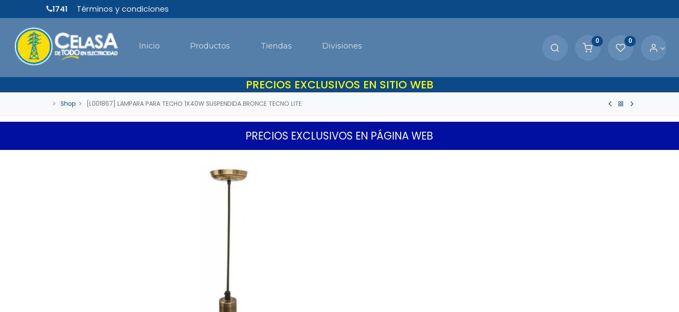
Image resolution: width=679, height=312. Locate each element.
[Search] (522, 37)
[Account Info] (624, 37)
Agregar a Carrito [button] (418, 294)
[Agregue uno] (393, 267)
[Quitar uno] (356, 267)
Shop (68, 81)
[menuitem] (120, 36)
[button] (507, 294)
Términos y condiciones (123, 8)
